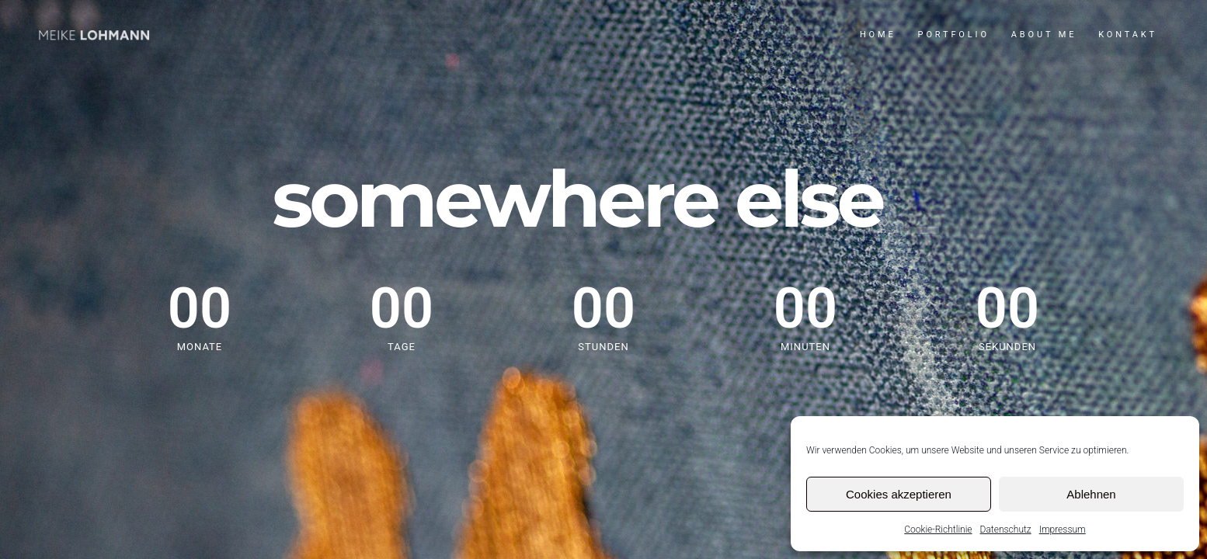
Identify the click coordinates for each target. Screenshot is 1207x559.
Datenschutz (1005, 529)
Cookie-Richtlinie (938, 529)
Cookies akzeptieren (898, 494)
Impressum (1062, 529)
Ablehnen (1090, 494)
